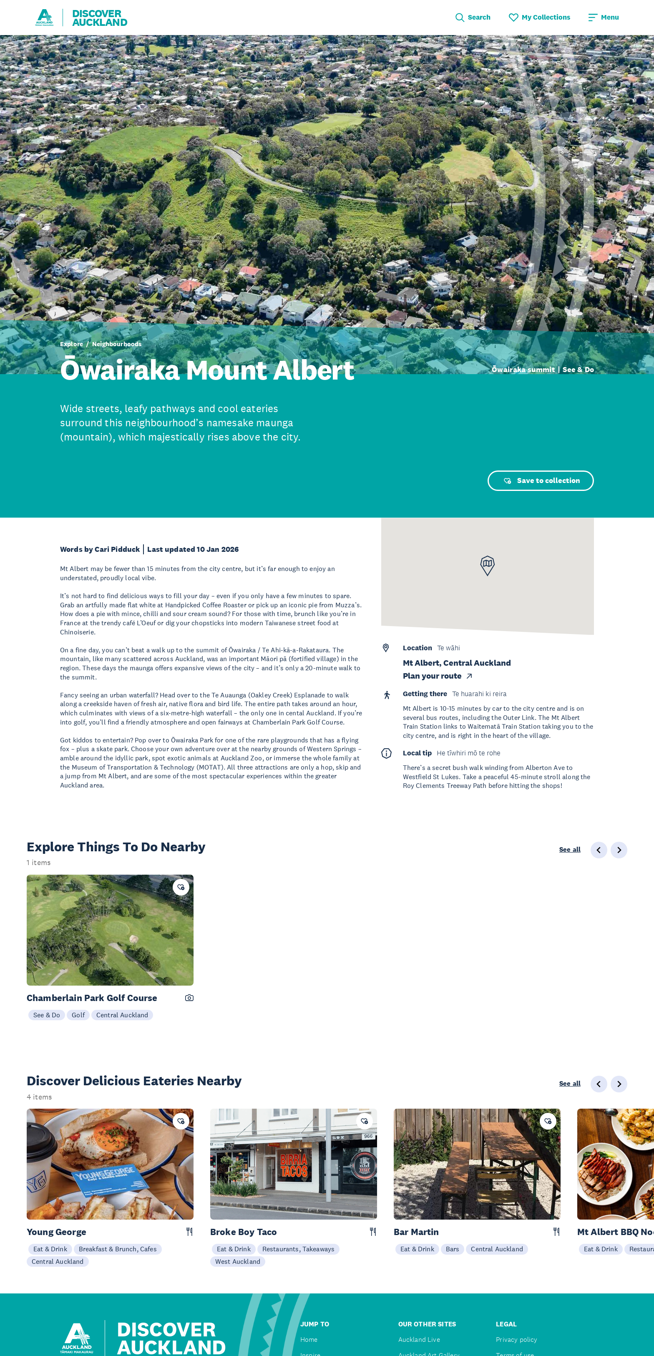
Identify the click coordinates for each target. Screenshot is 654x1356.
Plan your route (438, 676)
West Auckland (237, 1261)
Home (309, 1339)
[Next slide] (619, 1084)
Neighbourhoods (116, 344)
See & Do (578, 369)
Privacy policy (516, 1339)
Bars (453, 1249)
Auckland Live (419, 1339)
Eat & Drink (50, 1249)
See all (570, 849)
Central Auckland (122, 1015)
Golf (78, 1015)
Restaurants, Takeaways (298, 1249)
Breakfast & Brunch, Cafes (118, 1249)
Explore (71, 344)
